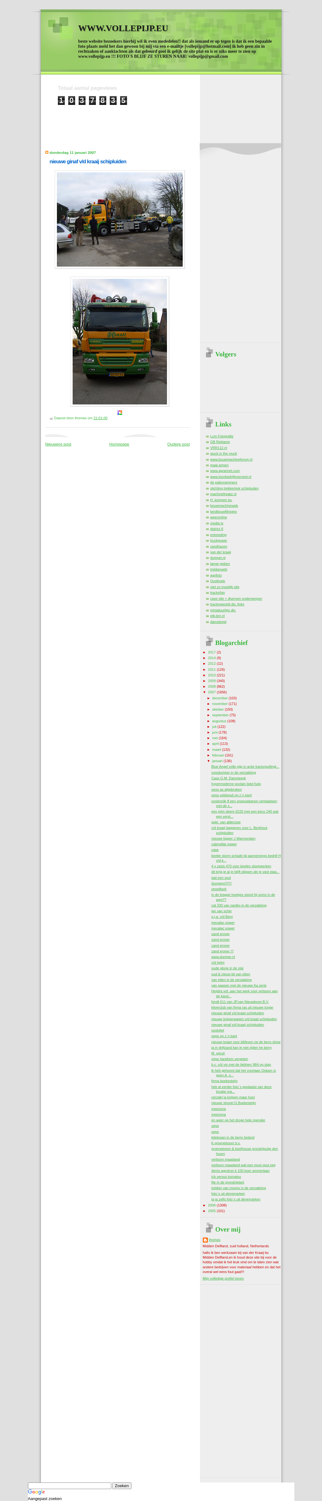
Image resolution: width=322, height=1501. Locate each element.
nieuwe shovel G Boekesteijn (233, 1103)
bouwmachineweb (224, 505)
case (215, 850)
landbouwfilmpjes (223, 511)
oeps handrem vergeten (229, 1059)
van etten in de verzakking (231, 980)
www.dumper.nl (223, 957)
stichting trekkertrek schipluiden (234, 488)
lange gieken (220, 564)
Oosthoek (217, 581)
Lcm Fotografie (222, 436)
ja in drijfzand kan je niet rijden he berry (241, 1047)
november (220, 704)
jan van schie (221, 911)
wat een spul (221, 878)
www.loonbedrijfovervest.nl (231, 477)
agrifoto (216, 575)
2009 (212, 681)
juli (215, 727)
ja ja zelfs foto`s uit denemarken (235, 1199)
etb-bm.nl (217, 616)
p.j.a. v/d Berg (222, 916)
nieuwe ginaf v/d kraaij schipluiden (88, 162)
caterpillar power (224, 844)
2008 (212, 686)
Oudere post (178, 444)
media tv (217, 523)
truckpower (218, 540)
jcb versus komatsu (226, 1177)
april (216, 743)
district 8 (216, 529)
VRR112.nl (218, 448)
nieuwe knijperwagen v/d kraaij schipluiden (244, 1019)
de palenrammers (223, 482)
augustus (219, 721)
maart (217, 749)
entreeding (218, 535)
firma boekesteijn (224, 1081)
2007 (212, 692)
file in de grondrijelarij (227, 1182)
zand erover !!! (222, 951)
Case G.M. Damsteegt (228, 778)
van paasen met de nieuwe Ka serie (239, 985)
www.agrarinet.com (225, 471)
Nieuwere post (58, 444)
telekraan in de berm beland (232, 1137)
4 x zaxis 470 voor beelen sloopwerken (241, 866)
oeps (215, 1126)
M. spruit (218, 1053)
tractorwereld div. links (227, 604)
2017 (212, 652)
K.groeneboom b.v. (226, 1143)
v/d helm (218, 962)
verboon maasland (225, 1159)
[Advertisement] (172, 119)
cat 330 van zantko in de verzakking (239, 905)
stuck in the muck (223, 453)
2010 (212, 675)
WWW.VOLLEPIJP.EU (123, 28)
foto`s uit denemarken (228, 1193)
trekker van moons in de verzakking (238, 1188)
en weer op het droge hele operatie (238, 1120)
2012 (212, 663)
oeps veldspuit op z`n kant (231, 795)
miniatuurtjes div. (223, 610)
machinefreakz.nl (223, 494)
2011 (212, 669)
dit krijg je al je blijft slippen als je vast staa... (245, 872)
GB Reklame (220, 442)
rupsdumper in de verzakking (233, 772)
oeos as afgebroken (226, 789)
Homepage (119, 444)
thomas (214, 1240)
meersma (218, 1109)
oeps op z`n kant (224, 1036)
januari (218, 761)
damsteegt (218, 622)
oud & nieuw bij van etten (230, 974)
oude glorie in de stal (227, 968)
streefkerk (219, 889)
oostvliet (217, 1030)
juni (215, 732)
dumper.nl (218, 558)
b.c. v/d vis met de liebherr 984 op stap (241, 1064)
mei (215, 738)
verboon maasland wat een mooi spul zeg (243, 1165)
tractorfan (217, 592)
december (220, 698)
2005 (212, 1211)
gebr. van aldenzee (226, 822)
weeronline (218, 517)
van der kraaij (220, 552)
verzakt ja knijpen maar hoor (233, 1097)
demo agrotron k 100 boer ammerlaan (240, 1171)
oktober (218, 709)
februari (218, 755)
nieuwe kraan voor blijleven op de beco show (245, 1042)
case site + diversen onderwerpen (236, 598)
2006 (212, 1205)
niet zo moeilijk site (225, 587)
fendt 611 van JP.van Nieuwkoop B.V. (240, 1002)
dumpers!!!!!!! (221, 883)
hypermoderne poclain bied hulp (236, 784)
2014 (212, 658)
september (221, 715)
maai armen (219, 465)
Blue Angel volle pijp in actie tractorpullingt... (245, 766)
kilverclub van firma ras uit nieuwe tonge (242, 1007)
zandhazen (218, 546)
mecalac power (223, 922)
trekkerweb (218, 569)
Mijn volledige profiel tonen (223, 1278)
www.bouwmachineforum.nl (231, 459)
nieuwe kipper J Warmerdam (233, 838)
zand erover (220, 934)
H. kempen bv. (221, 500)
